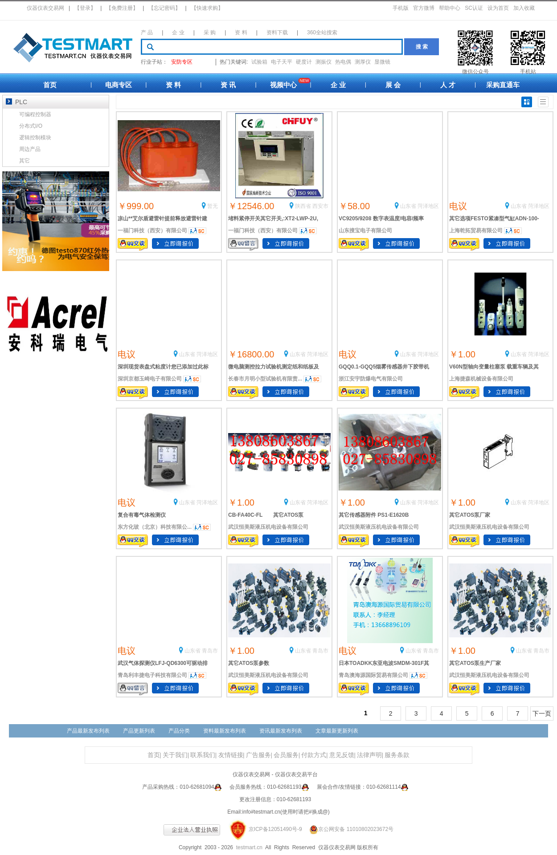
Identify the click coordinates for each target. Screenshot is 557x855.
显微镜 (382, 62)
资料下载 (277, 32)
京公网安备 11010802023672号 (348, 829)
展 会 (393, 85)
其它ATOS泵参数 (248, 663)
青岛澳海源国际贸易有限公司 (373, 675)
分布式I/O (30, 126)
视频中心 (283, 85)
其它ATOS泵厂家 (469, 515)
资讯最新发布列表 (280, 731)
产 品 (147, 32)
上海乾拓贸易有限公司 (476, 230)
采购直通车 (503, 85)
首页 (50, 85)
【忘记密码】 (164, 8)
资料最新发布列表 (224, 731)
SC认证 (474, 8)
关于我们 (175, 755)
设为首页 (498, 8)
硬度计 (304, 62)
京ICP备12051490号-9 (275, 829)
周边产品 (30, 149)
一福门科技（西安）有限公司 (152, 230)
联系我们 (202, 755)
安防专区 (181, 62)
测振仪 (323, 62)
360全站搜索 (322, 32)
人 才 (447, 85)
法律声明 (369, 755)
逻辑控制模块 (35, 137)
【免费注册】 (122, 8)
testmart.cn (249, 847)
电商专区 (118, 85)
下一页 (541, 713)
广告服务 (258, 755)
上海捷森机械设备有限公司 (481, 379)
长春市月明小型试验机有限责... (265, 379)
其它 (24, 161)
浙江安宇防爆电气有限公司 (371, 379)
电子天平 (281, 62)
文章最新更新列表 (336, 731)
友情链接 (230, 755)
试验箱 (259, 62)
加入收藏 (524, 8)
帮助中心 (449, 8)
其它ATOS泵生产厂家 (475, 663)
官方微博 (423, 8)
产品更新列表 (139, 731)
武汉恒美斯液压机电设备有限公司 (268, 527)
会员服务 (286, 755)
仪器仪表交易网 (45, 8)
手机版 (401, 8)
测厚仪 (363, 62)
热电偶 (343, 62)
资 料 (241, 32)
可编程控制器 (35, 114)
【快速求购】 (207, 8)
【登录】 (85, 8)
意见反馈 (341, 755)
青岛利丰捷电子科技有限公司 (152, 675)
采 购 (210, 32)
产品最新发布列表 (88, 731)
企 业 (178, 32)
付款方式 (313, 755)
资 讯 (228, 85)
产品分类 (179, 731)
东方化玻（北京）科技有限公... (155, 527)
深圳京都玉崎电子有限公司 (150, 379)
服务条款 (397, 755)
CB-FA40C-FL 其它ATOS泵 (265, 515)
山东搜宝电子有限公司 (365, 230)
